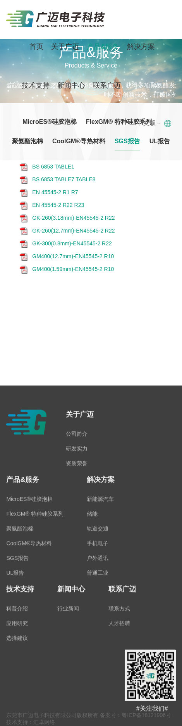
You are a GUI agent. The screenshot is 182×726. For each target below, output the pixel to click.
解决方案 (141, 46)
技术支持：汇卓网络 (30, 722)
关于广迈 (65, 46)
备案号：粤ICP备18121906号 (135, 715)
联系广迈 (107, 85)
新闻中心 (71, 85)
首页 (36, 46)
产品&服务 (103, 46)
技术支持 (36, 85)
